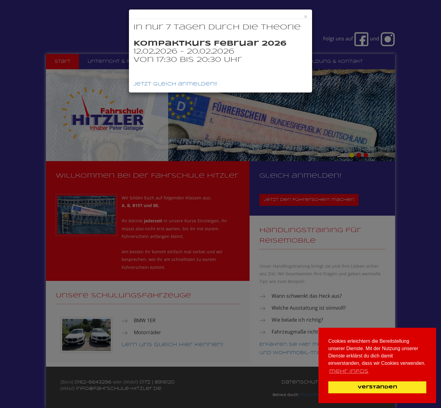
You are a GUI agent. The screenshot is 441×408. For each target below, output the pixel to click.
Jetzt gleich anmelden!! (175, 84)
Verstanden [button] (377, 387)
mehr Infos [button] (348, 371)
